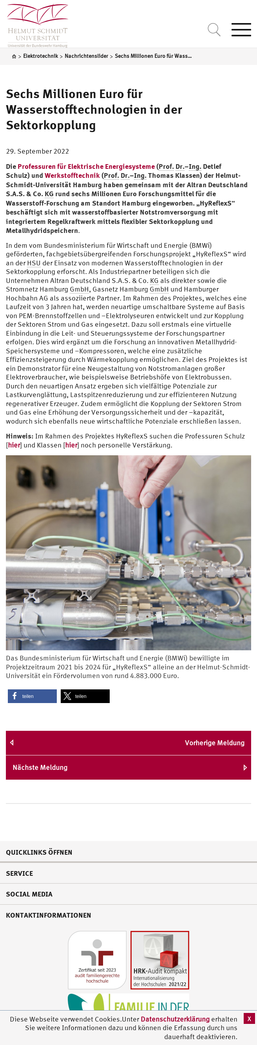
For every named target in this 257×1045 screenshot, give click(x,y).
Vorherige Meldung (214, 743)
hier (14, 445)
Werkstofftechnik (72, 175)
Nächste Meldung (40, 767)
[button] (32, 696)
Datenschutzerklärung (175, 1019)
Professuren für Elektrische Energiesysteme (86, 166)
